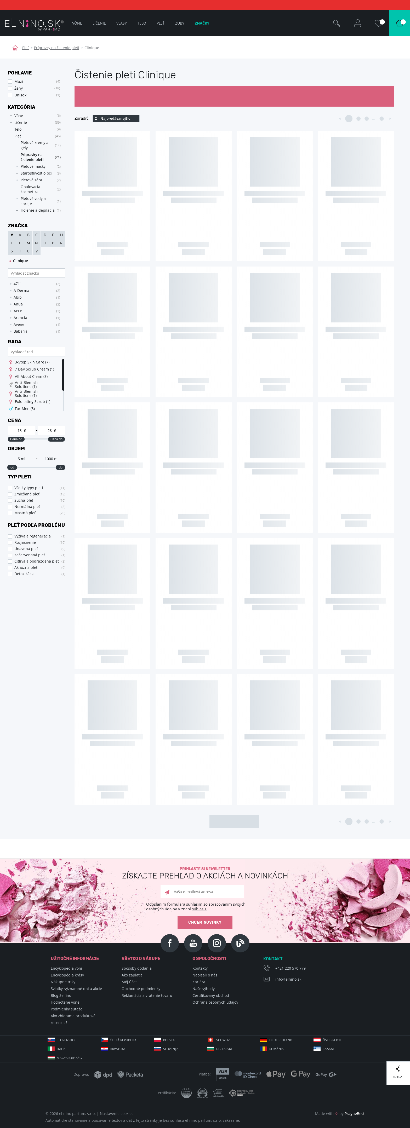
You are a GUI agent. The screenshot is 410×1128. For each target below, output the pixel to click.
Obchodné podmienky (141, 988)
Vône (77, 23)
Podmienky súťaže (66, 1008)
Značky (202, 23)
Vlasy (121, 23)
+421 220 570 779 (290, 968)
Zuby (179, 23)
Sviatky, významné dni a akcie (76, 988)
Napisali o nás (204, 975)
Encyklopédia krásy (67, 975)
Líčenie (99, 23)
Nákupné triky (63, 981)
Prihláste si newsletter (205, 873)
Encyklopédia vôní (66, 968)
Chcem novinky (204, 922)
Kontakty (200, 968)
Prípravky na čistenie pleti (56, 47)
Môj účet (129, 981)
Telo (141, 23)
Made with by (340, 1113)
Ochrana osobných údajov (215, 1002)
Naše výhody (203, 988)
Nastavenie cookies (116, 1113)
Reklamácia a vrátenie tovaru (147, 995)
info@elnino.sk (288, 979)
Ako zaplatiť (132, 975)
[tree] (34, 164)
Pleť (25, 47)
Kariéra (198, 981)
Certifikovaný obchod (210, 995)
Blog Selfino (61, 995)
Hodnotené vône (65, 1002)
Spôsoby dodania (137, 968)
